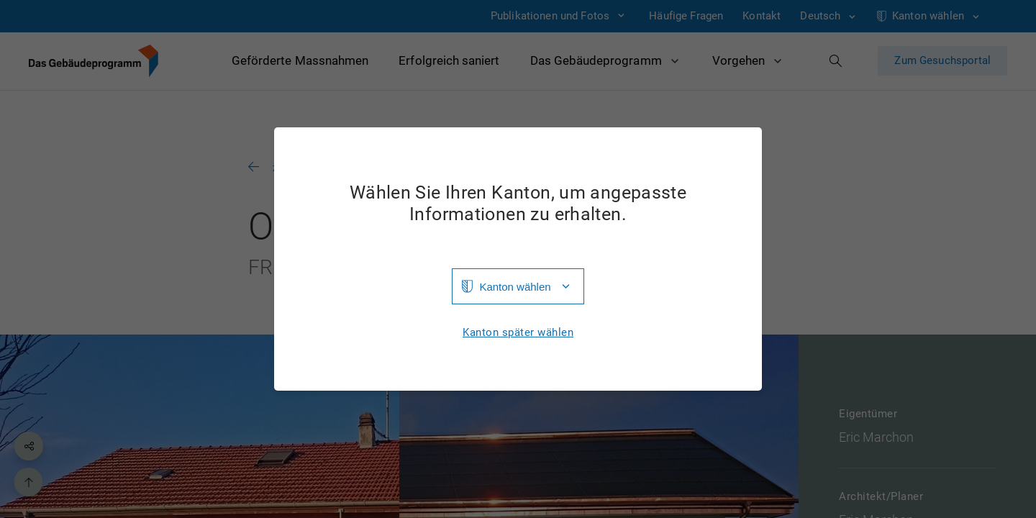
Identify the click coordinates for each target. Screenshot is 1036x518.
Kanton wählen (514, 287)
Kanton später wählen (518, 332)
